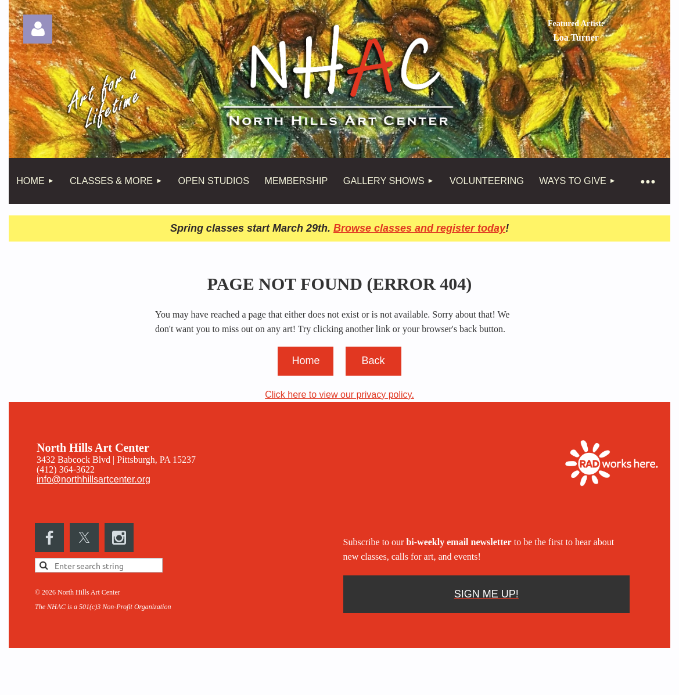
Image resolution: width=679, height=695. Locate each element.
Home (305, 360)
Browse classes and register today (419, 228)
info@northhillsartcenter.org (93, 479)
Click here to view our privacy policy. (339, 394)
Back (373, 360)
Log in (37, 29)
